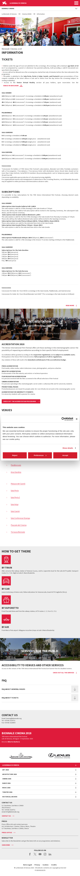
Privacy (37, 865)
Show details (68, 448)
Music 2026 (6, 788)
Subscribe (6, 845)
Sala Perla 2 (15, 497)
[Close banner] (76, 419)
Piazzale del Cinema (18, 525)
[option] (51, 755)
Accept (65, 455)
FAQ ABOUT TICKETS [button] (10, 698)
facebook (30, 855)
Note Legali (27, 865)
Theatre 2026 (7, 792)
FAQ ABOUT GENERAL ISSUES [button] (13, 689)
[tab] (40, 689)
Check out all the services (63, 673)
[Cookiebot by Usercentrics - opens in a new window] (63, 419)
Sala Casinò (15, 511)
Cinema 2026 (6, 779)
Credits (54, 865)
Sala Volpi (14, 504)
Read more (70, 305)
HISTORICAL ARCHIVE (9, 797)
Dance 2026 (6, 783)
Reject (14, 455)
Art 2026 (5, 770)
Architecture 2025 (9, 774)
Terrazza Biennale (18, 532)
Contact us (6, 816)
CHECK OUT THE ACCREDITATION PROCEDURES (19, 401)
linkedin (50, 855)
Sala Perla (15, 490)
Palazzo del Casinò (18, 484)
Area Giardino (16, 472)
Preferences (40, 455)
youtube (40, 855)
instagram (45, 855)
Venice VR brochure (11, 86)
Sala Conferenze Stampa (20, 518)
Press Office (7, 832)
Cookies (46, 865)
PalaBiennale (16, 465)
